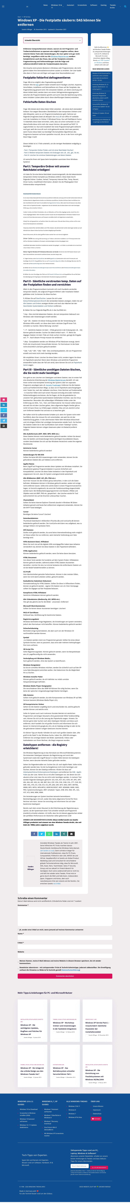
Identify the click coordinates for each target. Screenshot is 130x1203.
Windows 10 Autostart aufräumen (27, 1121)
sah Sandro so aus (47, 851)
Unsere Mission (98, 1107)
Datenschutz (97, 1115)
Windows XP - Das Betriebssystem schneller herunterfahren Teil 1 (64, 1072)
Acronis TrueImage (53, 385)
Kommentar (23, 905)
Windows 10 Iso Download (28, 1110)
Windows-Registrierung (59, 56)
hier (37, 85)
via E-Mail (56, 883)
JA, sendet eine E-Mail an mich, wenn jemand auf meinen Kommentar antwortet (51, 930)
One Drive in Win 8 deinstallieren (50, 1129)
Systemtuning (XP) (58, 1065)
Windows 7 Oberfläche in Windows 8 (52, 1117)
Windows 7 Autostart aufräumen (51, 1111)
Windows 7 (72, 1115)
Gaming (103, 5)
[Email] (3, 399)
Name (21, 934)
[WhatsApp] (49, 834)
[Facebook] (3, 415)
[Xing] (64, 834)
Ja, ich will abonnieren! (99, 1167)
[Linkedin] (3, 405)
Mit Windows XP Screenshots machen (54, 1135)
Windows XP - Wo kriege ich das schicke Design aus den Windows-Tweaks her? (32, 1072)
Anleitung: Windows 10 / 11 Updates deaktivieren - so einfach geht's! (100, 87)
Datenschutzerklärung (70, 970)
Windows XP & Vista (75, 1118)
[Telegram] (3, 420)
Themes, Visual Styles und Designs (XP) (64, 1020)
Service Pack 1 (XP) (91, 1020)
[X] (3, 410)
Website (21, 952)
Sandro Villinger (27, 29)
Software (93, 5)
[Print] (3, 426)
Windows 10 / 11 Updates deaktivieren (28, 1127)
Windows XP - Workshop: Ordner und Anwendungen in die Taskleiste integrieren (64, 1026)
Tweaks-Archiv (113, 6)
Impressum (97, 1111)
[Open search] (125, 6)
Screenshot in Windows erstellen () (27, 1115)
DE (27, 7)
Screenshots (82, 5)
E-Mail (21, 943)
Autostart (70, 5)
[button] (96, 1120)
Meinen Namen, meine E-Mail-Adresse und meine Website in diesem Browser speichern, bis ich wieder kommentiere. (60, 962)
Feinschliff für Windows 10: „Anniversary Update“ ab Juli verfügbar (101, 106)
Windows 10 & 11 (56, 6)
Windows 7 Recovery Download (51, 1123)
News (45, 5)
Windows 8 (72, 1111)
